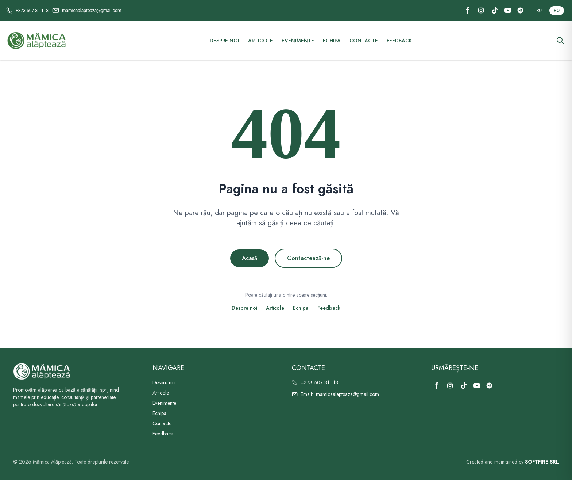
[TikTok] (494, 10)
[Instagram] (481, 10)
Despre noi (224, 40)
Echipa (332, 40)
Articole (260, 40)
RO (557, 10)
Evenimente (298, 40)
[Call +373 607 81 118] (27, 10)
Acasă (249, 258)
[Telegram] (520, 10)
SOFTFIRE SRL (542, 461)
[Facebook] (467, 10)
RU (539, 10)
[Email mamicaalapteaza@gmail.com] (86, 10)
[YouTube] (507, 10)
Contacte (363, 40)
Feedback (399, 40)
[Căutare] (560, 40)
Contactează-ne (308, 258)
